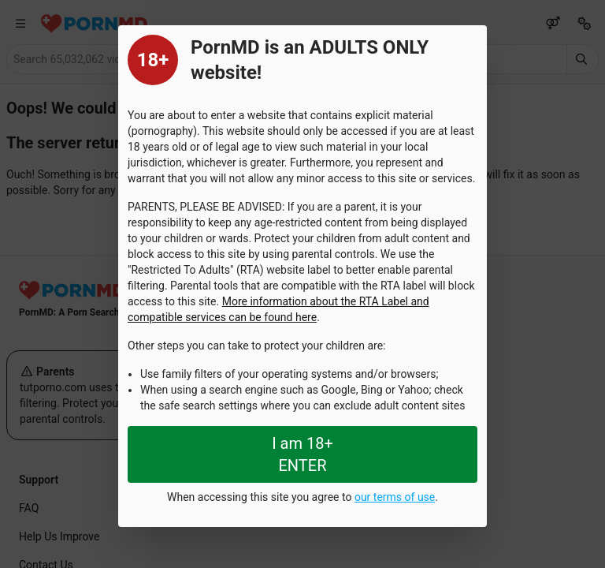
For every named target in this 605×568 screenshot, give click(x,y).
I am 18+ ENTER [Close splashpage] (302, 454)
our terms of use (394, 497)
